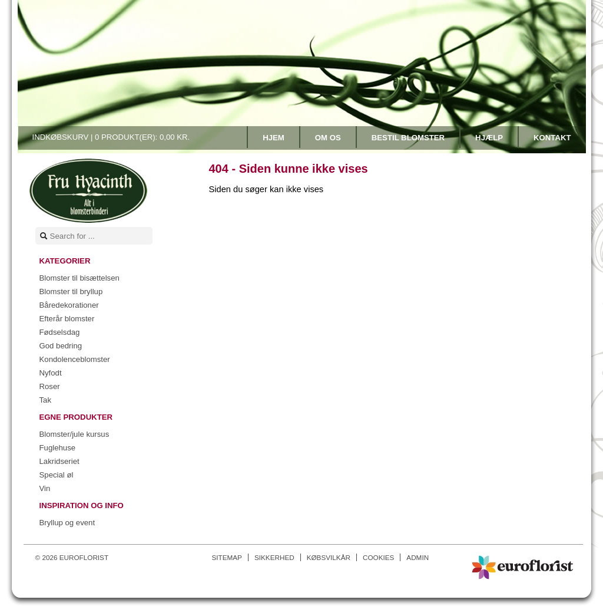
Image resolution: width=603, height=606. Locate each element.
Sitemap (227, 557)
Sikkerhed (274, 557)
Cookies (378, 557)
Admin (417, 557)
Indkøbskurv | (111, 137)
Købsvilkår (328, 557)
